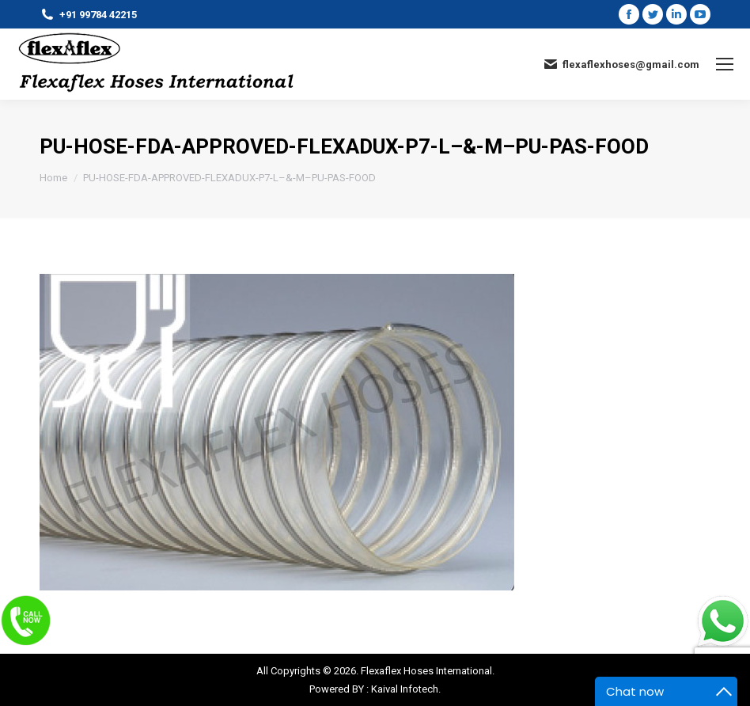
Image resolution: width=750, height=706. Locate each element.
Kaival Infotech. (406, 689)
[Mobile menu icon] (724, 64)
